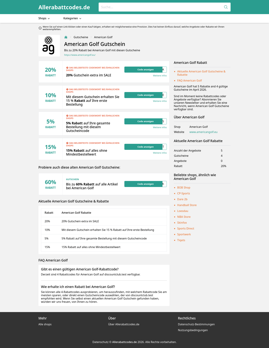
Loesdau (182, 211)
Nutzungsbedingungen (193, 330)
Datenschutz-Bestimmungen (196, 324)
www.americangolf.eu (203, 132)
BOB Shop (183, 187)
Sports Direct (185, 228)
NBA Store (184, 217)
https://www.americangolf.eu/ (80, 55)
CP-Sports (183, 193)
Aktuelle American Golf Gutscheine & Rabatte (201, 73)
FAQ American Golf (189, 80)
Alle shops (44, 324)
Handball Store (187, 205)
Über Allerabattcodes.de (123, 324)
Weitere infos (160, 75)
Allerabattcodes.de (64, 7)
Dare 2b (182, 199)
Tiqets (181, 240)
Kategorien (72, 18)
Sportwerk (184, 234)
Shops (44, 18)
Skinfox (182, 222)
